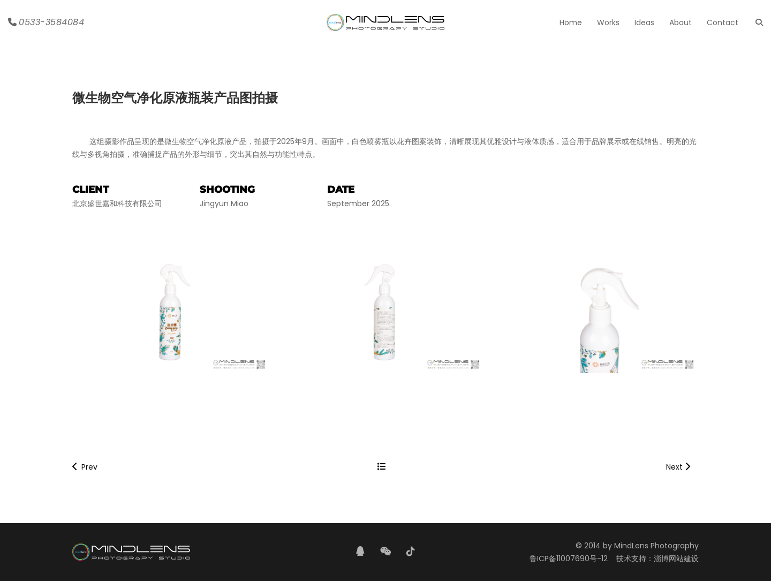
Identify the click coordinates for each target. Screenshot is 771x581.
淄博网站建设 (676, 558)
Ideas (644, 22)
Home (571, 22)
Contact (722, 22)
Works (608, 22)
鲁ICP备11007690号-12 (569, 558)
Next (678, 467)
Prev (84, 467)
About (680, 22)
